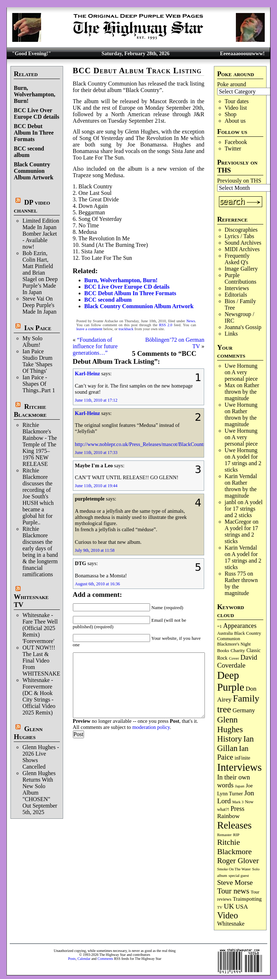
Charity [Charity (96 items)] (237, 650)
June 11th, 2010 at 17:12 (96, 400)
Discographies (241, 230)
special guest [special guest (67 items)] (239, 875)
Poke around (231, 84)
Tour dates (237, 101)
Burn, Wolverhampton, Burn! (34, 94)
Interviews (237, 288)
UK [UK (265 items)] (229, 906)
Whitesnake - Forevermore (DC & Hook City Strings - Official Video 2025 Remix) (38, 696)
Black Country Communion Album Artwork (33, 170)
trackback (126, 329)
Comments (105, 959)
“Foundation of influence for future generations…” (95, 346)
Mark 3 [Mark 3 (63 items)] (237, 802)
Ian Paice (37, 328)
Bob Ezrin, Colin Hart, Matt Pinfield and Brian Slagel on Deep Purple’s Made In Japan (40, 272)
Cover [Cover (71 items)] (234, 658)
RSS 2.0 (165, 325)
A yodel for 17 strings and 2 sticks (243, 463)
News (190, 321)
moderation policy (151, 727)
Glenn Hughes (28, 732)
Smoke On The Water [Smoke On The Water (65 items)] (234, 869)
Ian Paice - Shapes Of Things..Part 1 (38, 383)
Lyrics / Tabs (239, 236)
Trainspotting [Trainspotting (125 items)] (247, 899)
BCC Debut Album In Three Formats (34, 132)
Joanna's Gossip (243, 327)
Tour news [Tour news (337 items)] (233, 891)
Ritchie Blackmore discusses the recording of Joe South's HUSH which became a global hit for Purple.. (38, 496)
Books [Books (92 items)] (223, 650)
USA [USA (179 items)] (242, 906)
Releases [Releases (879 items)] (234, 825)
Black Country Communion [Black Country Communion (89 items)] (239, 636)
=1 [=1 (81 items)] (219, 626)
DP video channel (32, 206)
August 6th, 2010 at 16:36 (97, 583)
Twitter (233, 148)
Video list (236, 108)
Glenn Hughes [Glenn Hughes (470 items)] (230, 724)
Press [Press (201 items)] (237, 808)
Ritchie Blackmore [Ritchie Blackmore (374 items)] (234, 847)
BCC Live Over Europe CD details (36, 113)
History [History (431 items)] (229, 738)
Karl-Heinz (87, 373)
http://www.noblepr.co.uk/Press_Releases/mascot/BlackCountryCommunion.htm (159, 444)
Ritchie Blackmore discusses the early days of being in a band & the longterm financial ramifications (40, 551)
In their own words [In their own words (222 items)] (233, 781)
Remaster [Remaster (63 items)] (224, 835)
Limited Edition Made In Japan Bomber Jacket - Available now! (40, 234)
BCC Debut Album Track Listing (137, 70)
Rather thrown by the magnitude (242, 391)
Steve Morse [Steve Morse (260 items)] (235, 882)
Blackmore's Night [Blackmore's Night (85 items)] (234, 644)
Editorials (236, 295)
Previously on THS (239, 181)
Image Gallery (241, 269)
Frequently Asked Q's (237, 259)
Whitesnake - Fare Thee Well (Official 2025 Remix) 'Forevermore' (40, 628)
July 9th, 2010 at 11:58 (95, 550)
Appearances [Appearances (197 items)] (239, 625)
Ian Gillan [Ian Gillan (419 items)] (235, 743)
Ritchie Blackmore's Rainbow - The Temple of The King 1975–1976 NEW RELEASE (39, 444)
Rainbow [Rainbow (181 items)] (228, 816)
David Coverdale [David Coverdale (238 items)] (237, 661)
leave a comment (89, 329)
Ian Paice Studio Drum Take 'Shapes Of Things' (37, 361)
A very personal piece (241, 375)
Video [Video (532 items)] (227, 915)
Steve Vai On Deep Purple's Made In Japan (39, 305)
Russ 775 (235, 574)
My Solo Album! (32, 341)
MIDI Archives (242, 249)
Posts (72, 959)
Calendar (84, 959)
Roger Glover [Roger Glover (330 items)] (238, 860)
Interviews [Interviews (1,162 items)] (239, 767)
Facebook (236, 142)
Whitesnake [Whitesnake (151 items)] (231, 924)
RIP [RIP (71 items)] (236, 834)
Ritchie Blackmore (30, 410)
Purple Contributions (240, 278)
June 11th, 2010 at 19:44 (96, 485)
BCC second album (29, 151)
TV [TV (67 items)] (220, 907)
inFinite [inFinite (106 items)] (242, 758)
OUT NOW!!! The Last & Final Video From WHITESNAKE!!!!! (46, 660)
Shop (231, 114)
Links (231, 334)
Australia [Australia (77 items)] (225, 633)
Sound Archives (243, 243)
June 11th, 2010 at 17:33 (96, 452)
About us (235, 121)
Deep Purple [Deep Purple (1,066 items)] (230, 681)
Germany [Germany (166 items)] (244, 710)
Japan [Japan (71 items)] (240, 786)
